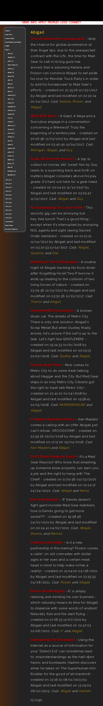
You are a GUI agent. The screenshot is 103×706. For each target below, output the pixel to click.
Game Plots (8, 35)
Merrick (56, 534)
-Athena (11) (11, 126)
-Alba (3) (9, 84)
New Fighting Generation (13, 42)
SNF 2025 (8, 218)
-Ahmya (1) (10, 69)
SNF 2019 (8, 199)
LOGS (63, 22)
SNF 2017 (8, 191)
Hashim (85, 691)
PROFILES (53, 22)
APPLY (42, 22)
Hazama (37, 253)
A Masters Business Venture (53, 419)
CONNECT (75, 22)
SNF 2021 (8, 206)
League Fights (10, 38)
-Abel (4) (10, 54)
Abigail (36, 107)
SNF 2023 (8, 214)
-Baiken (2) (10, 160)
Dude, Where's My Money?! (52, 159)
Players (7, 50)
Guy (69, 150)
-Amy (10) (10, 99)
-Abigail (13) (11, 57)
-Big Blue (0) (11, 175)
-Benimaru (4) (11, 171)
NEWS (25, 22)
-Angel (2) (10, 103)
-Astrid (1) (10, 122)
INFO (34, 22)
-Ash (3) (9, 118)
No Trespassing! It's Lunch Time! (57, 208)
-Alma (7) (10, 91)
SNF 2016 (8, 188)
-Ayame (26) (11, 148)
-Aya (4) (9, 141)
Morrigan (38, 150)
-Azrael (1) (10, 156)
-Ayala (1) (10, 145)
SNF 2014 (8, 180)
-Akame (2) (10, 73)
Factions (7, 31)
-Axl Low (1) (11, 133)
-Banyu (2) (10, 163)
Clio (55, 253)
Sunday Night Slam (46, 365)
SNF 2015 (8, 184)
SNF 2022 (8, 210)
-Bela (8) (9, 167)
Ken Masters (40, 448)
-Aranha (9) (10, 114)
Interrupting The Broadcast (53, 640)
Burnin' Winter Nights (48, 591)
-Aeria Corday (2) (12, 65)
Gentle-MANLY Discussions (52, 311)
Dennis (36, 534)
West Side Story (43, 116)
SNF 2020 (8, 203)
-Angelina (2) (11, 107)
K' (62, 631)
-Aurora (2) (10, 129)
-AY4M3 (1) (10, 137)
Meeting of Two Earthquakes (54, 262)
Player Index (9, 225)
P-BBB (7, 46)
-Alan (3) (9, 80)
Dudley (65, 356)
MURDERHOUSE (72, 405)
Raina (84, 491)
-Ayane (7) (10, 152)
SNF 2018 (8, 195)
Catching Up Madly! (47, 542)
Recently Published (11, 229)
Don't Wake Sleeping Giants (53, 457)
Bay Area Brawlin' (45, 499)
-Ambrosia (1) (11, 95)
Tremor (36, 302)
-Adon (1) (10, 61)
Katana (65, 101)
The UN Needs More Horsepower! (58, 39)
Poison (77, 101)
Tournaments (9, 222)
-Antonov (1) (11, 110)
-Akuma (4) (10, 76)
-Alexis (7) (10, 88)
